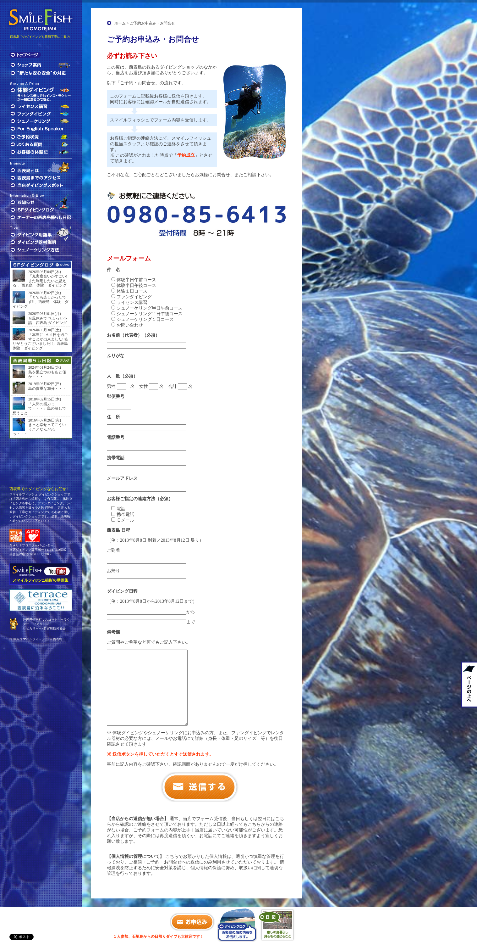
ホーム (120, 23)
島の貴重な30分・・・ (47, 388)
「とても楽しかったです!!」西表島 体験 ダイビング (41, 302)
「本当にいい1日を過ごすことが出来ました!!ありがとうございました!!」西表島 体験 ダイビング (41, 341)
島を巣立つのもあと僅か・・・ (47, 374)
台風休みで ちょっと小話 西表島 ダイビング (47, 320)
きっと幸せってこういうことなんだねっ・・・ (39, 429)
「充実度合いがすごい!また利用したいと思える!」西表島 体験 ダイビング (40, 281)
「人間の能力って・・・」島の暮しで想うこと (39, 408)
